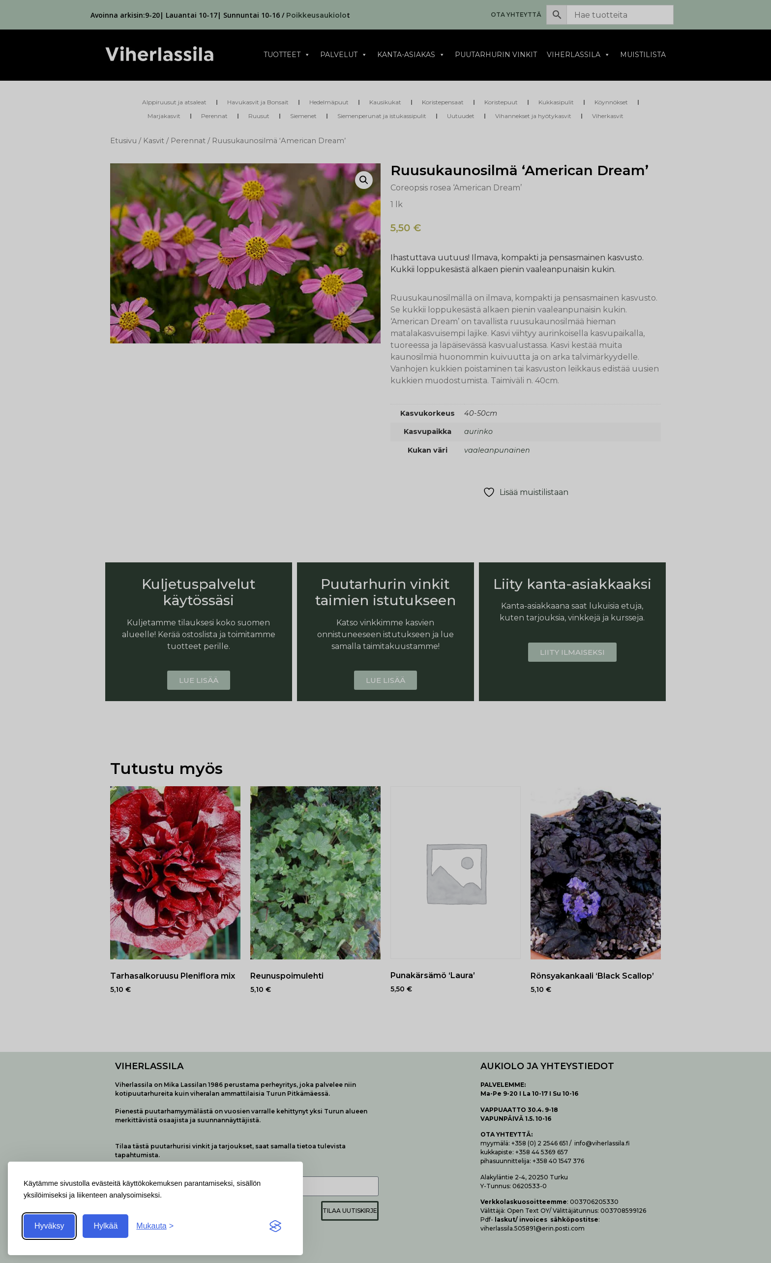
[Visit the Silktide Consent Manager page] (275, 1226)
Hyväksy (49, 1226)
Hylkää (105, 1226)
